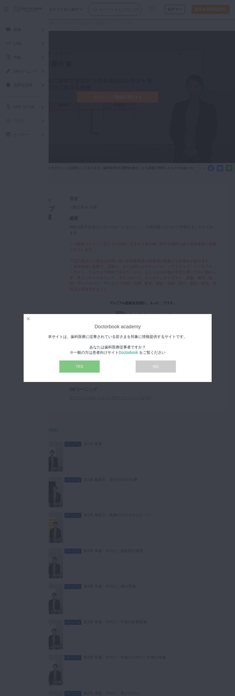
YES (79, 366)
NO (155, 366)
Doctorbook (128, 352)
